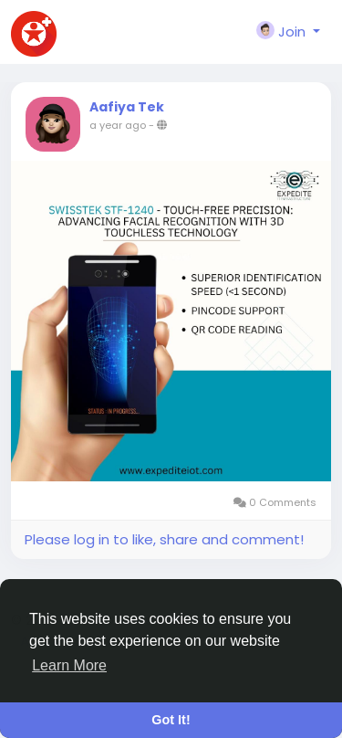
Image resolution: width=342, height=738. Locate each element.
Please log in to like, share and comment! (164, 539)
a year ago (117, 125)
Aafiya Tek (126, 107)
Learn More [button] (69, 665)
